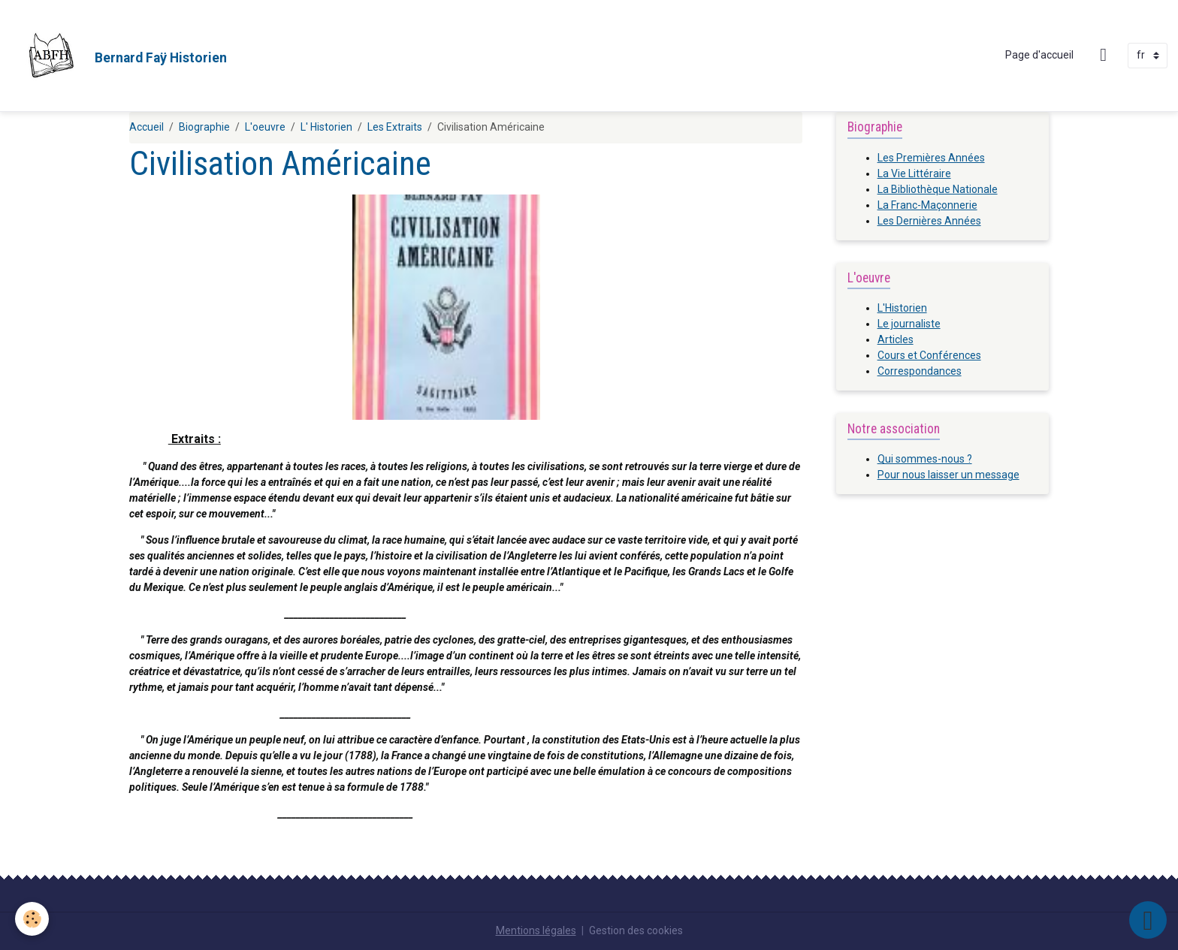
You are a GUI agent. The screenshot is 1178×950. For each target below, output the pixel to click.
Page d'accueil (1039, 55)
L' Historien (326, 127)
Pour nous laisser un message (948, 475)
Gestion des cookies (636, 930)
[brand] (119, 56)
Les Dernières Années (929, 221)
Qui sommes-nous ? (924, 459)
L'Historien (902, 308)
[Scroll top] (1148, 920)
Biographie (204, 127)
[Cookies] (32, 919)
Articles (895, 339)
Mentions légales (536, 930)
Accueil (146, 127)
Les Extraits (394, 127)
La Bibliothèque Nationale (937, 189)
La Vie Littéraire (914, 173)
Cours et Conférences (929, 355)
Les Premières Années (931, 158)
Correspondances (919, 371)
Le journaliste (909, 324)
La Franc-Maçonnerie (927, 205)
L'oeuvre (265, 127)
